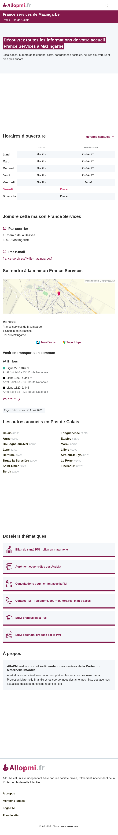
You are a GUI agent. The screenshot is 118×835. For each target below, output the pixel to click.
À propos (9, 793)
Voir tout (11, 399)
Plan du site (11, 815)
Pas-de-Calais (20, 19)
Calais (11, 433)
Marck (69, 444)
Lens (10, 449)
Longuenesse (74, 433)
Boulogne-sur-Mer (19, 444)
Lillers (69, 449)
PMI (5, 19)
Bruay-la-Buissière (20, 460)
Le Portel (71, 460)
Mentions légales (14, 800)
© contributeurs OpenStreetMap (100, 281)
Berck (11, 471)
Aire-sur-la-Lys (75, 455)
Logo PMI (9, 808)
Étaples (70, 438)
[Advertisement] (59, 104)
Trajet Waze (46, 342)
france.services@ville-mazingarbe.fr (28, 258)
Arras (10, 438)
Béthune (12, 455)
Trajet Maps (71, 342)
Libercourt (72, 466)
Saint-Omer (15, 466)
